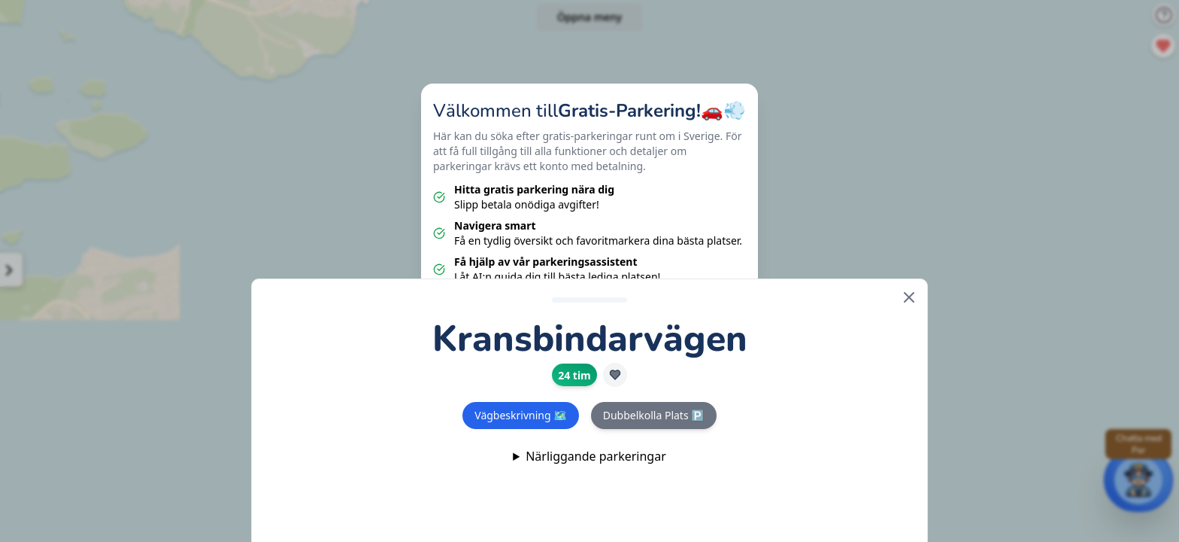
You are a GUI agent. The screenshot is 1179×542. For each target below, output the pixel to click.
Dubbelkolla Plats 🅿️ (654, 415)
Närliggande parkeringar (596, 456)
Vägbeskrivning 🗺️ (520, 415)
